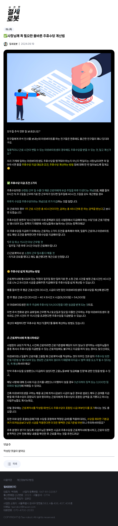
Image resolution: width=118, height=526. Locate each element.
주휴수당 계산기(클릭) (38, 323)
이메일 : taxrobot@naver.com (20, 507)
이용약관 (8, 480)
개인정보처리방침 (25, 480)
